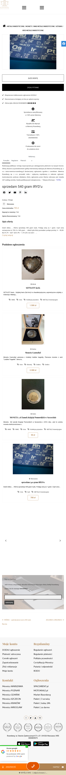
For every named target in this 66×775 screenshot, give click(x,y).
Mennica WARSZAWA (12, 686)
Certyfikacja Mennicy (43, 662)
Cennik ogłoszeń (10, 658)
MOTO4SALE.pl (41, 690)
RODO (37, 670)
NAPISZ (59, 767)
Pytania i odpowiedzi (43, 666)
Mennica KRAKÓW (11, 703)
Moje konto (7, 670)
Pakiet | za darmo (42, 707)
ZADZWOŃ (8, 767)
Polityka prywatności (43, 658)
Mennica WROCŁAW (12, 707)
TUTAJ (58, 180)
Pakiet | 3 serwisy (42, 699)
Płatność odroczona (11, 654)
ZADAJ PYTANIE (33, 87)
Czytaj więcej (7, 235)
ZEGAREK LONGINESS (54, 619)
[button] (6, 541)
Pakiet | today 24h (42, 703)
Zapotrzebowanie (10, 662)
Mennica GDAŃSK (11, 694)
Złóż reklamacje (9, 666)
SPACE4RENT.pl (41, 686)
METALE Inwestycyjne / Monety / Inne (22, 26)
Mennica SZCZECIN (11, 699)
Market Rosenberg (42, 694)
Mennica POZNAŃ (11, 690)
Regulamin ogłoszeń (43, 650)
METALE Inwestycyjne (35, 30)
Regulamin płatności (43, 654)
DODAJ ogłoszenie (11, 650)
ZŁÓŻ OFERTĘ (33, 78)
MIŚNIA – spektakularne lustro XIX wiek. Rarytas (16, 621)
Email (6, 593)
